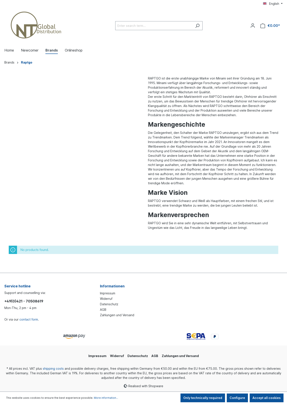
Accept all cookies (267, 398)
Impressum (107, 293)
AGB (103, 309)
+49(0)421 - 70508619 (23, 301)
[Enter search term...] (153, 25)
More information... (106, 397)
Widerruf (106, 298)
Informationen (112, 286)
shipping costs (53, 368)
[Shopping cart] (270, 25)
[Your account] (253, 25)
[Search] (197, 25)
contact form (28, 319)
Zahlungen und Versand (117, 315)
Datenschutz (109, 304)
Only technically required (202, 398)
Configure (237, 398)
